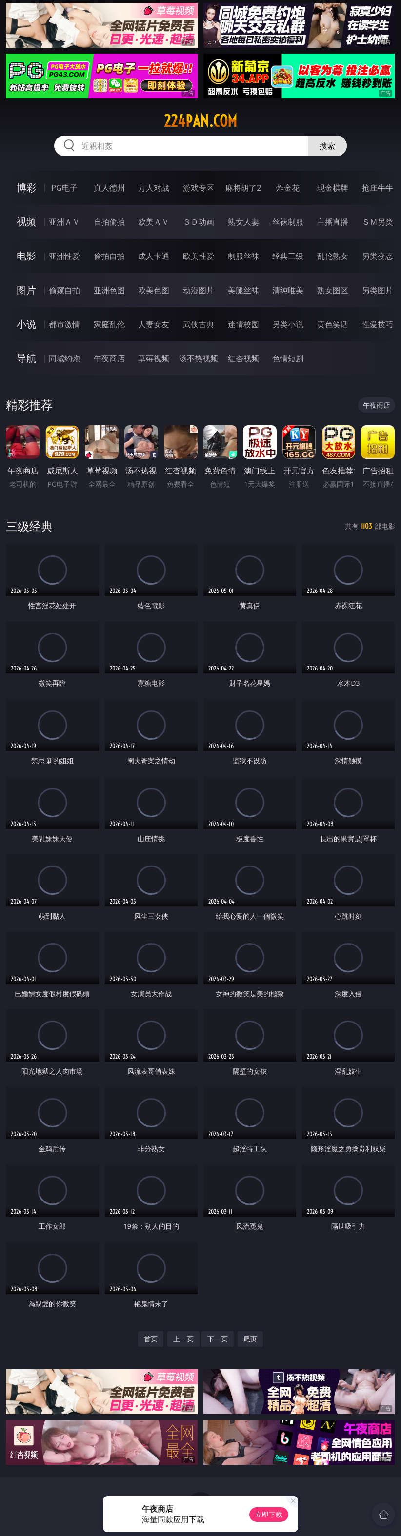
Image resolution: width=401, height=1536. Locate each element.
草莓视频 (153, 358)
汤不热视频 (198, 358)
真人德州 (109, 187)
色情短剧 (287, 358)
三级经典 (29, 526)
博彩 (26, 187)
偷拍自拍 (109, 256)
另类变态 (377, 256)
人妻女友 (153, 324)
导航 (26, 358)
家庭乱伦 (109, 324)
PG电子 (64, 187)
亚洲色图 (109, 290)
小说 (26, 324)
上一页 (183, 1338)
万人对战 (153, 187)
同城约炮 (64, 358)
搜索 (327, 145)
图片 (26, 289)
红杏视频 (243, 358)
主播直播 (332, 222)
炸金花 (288, 187)
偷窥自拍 (64, 290)
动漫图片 (198, 290)
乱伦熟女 (332, 256)
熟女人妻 (243, 222)
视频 (26, 221)
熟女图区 (332, 290)
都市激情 (64, 324)
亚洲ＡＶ (64, 222)
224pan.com (200, 121)
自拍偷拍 (109, 222)
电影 (26, 255)
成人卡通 (153, 256)
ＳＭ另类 (377, 222)
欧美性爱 (198, 256)
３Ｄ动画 (198, 222)
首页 (151, 1338)
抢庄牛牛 (377, 187)
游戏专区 (198, 187)
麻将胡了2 (243, 187)
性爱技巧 (377, 324)
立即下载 (268, 1514)
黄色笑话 (332, 324)
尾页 (250, 1338)
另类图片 (377, 290)
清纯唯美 (287, 290)
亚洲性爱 (64, 256)
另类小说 (287, 324)
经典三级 (287, 256)
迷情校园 (243, 324)
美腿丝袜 (243, 290)
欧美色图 (153, 290)
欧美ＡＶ (153, 222)
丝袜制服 (287, 222)
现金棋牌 (332, 187)
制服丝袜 (243, 256)
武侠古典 (198, 324)
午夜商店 (109, 358)
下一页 (217, 1338)
